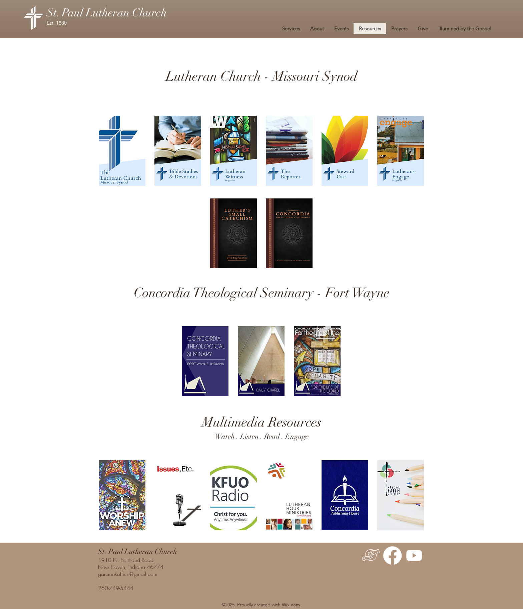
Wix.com (291, 605)
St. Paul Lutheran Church (107, 13)
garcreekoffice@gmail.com (127, 574)
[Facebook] (392, 555)
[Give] (371, 555)
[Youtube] (414, 555)
